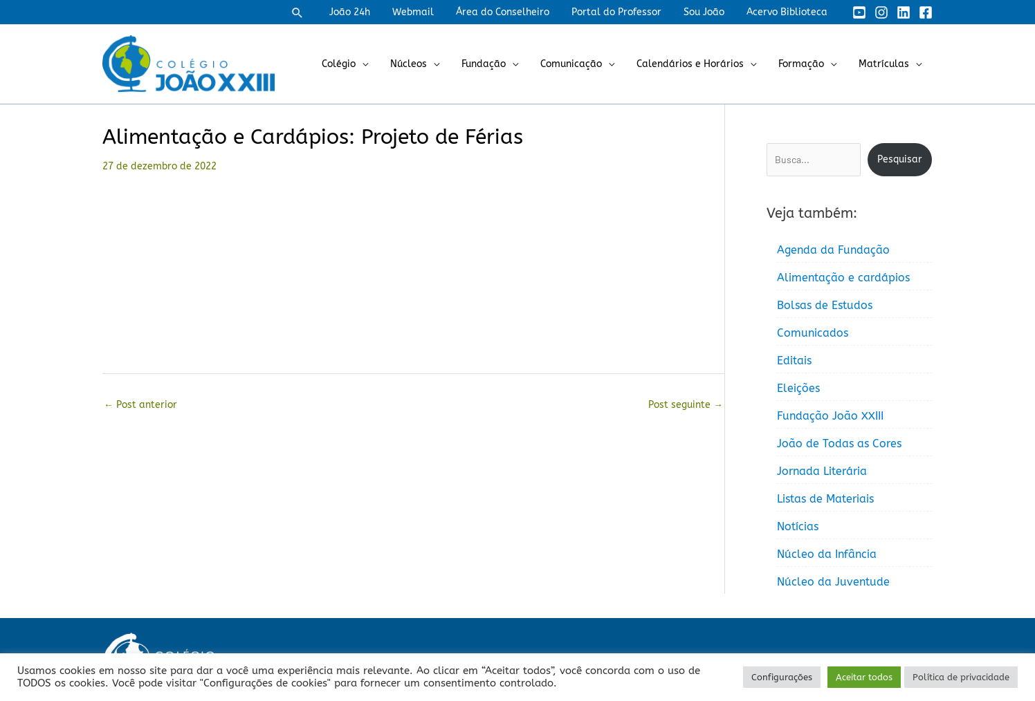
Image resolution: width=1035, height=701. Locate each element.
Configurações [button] (781, 677)
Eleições (798, 388)
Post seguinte (685, 405)
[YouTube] (859, 12)
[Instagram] (881, 12)
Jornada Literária (822, 471)
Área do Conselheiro (512, 12)
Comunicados (812, 332)
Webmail (425, 12)
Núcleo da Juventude (833, 581)
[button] (314, 12)
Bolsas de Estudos (824, 305)
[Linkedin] (903, 12)
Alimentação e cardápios (843, 277)
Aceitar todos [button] (864, 677)
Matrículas (885, 64)
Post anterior (140, 405)
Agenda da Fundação (833, 249)
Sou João (708, 12)
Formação (805, 64)
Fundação (496, 64)
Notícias (797, 526)
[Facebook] (926, 12)
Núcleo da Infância (827, 554)
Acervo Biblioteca (788, 12)
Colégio (357, 64)
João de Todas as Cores (839, 443)
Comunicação (581, 64)
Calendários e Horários (697, 64)
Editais (794, 360)
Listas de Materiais (825, 498)
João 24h (365, 12)
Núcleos (423, 64)
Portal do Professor (623, 12)
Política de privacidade (961, 677)
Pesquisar (899, 159)
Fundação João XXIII (830, 415)
